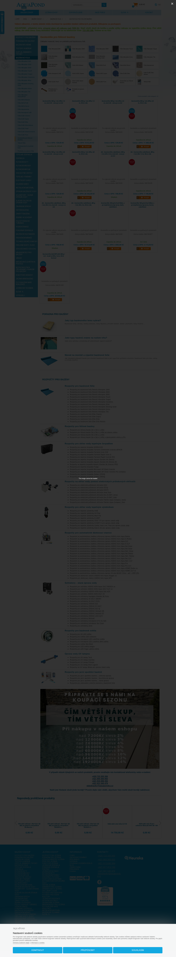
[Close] (172, 3)
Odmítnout (40, 949)
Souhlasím (134, 949)
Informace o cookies (44, 941)
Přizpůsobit (88, 949)
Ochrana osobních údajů (26, 941)
